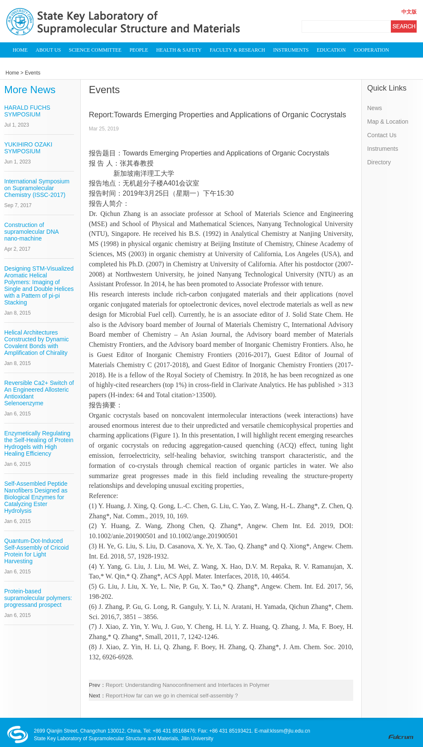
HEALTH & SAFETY (179, 50)
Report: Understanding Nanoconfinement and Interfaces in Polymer (187, 685)
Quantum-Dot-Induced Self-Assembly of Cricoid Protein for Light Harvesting (36, 550)
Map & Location (387, 121)
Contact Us (381, 135)
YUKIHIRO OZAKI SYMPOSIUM (28, 148)
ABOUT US (48, 50)
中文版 (409, 12)
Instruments (382, 148)
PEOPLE (138, 50)
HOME (20, 50)
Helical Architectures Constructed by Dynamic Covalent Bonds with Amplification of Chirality (36, 342)
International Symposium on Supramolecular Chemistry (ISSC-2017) (36, 188)
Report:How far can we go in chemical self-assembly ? (172, 695)
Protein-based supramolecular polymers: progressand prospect (38, 598)
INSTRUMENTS (291, 50)
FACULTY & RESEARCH (237, 50)
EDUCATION (331, 50)
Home (12, 73)
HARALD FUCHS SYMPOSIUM (27, 111)
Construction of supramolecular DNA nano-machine (31, 231)
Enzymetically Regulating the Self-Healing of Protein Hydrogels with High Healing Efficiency (38, 443)
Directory (379, 162)
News (374, 108)
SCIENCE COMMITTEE (95, 50)
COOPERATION (371, 50)
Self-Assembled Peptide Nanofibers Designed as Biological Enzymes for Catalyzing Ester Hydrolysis (35, 497)
